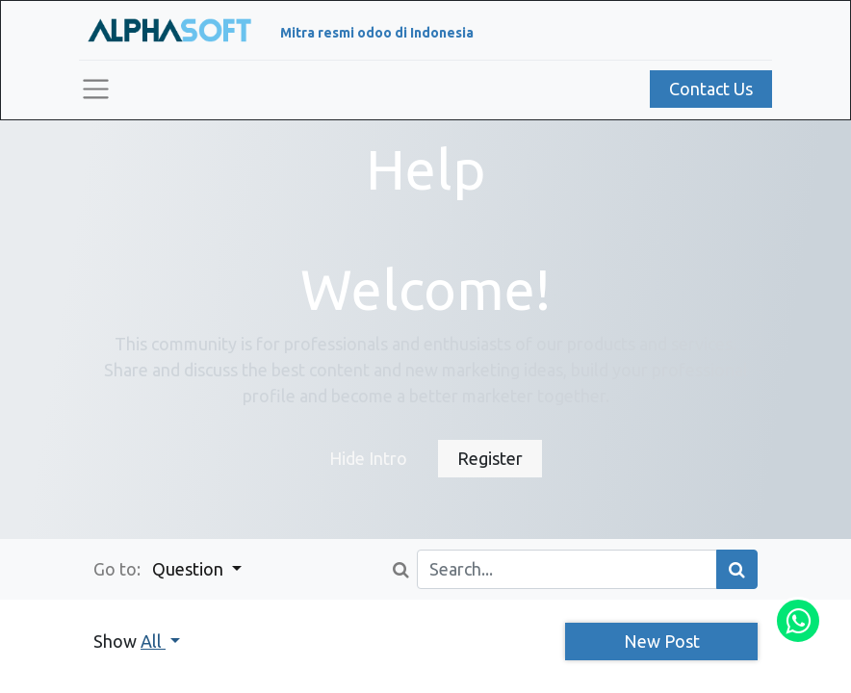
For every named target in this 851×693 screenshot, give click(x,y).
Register (490, 458)
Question (189, 568)
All (153, 641)
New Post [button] (662, 641)
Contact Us (711, 88)
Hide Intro (368, 458)
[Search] (737, 569)
